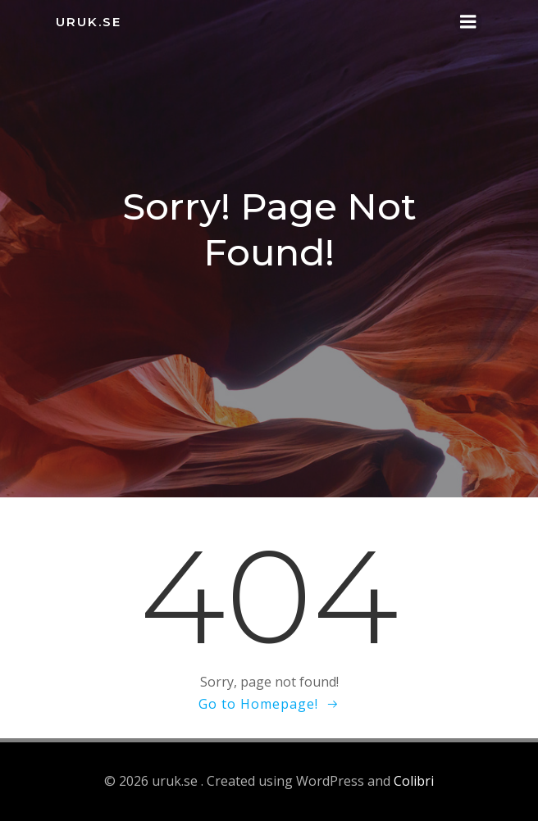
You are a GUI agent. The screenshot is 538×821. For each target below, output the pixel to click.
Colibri (414, 781)
